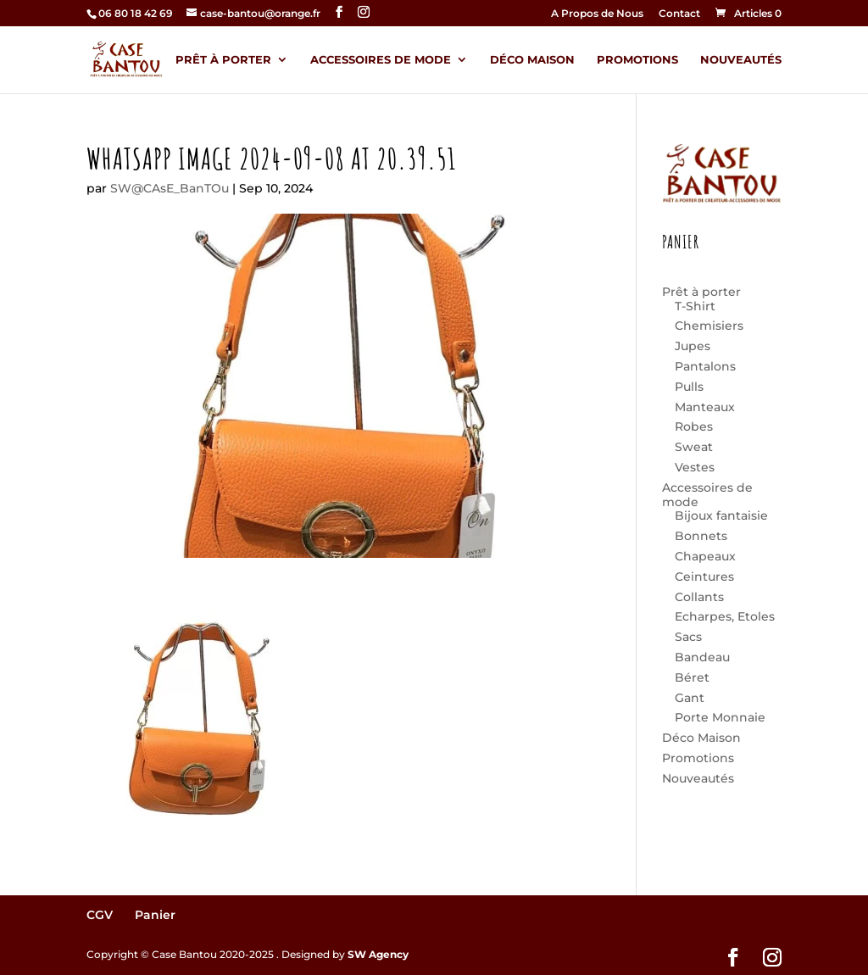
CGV (99, 914)
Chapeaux (705, 556)
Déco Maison (532, 59)
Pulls (689, 386)
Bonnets (701, 535)
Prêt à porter (223, 59)
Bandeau (702, 657)
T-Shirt (695, 306)
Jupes (692, 346)
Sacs (688, 636)
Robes (694, 426)
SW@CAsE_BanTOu (169, 188)
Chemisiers (709, 325)
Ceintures (704, 576)
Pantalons (705, 366)
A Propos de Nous (597, 14)
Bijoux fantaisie (721, 515)
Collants (699, 596)
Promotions (637, 59)
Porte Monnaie (720, 717)
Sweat (694, 446)
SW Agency (378, 954)
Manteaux (705, 407)
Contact (679, 14)
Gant (689, 697)
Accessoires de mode (380, 59)
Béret (692, 677)
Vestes (695, 467)
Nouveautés (741, 59)
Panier (155, 914)
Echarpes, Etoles (725, 616)
